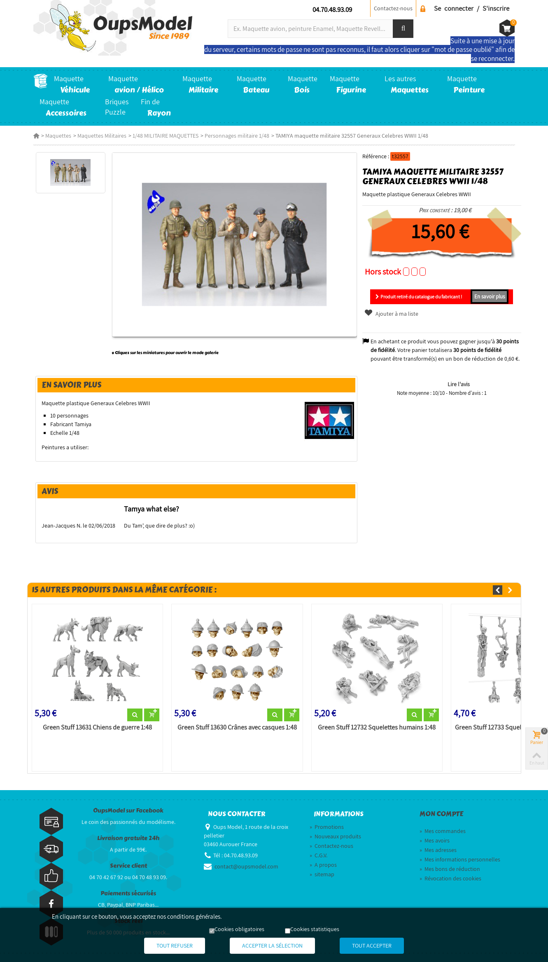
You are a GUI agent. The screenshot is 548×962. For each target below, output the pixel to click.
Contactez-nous (393, 8)
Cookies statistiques (314, 929)
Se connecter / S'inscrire (471, 8)
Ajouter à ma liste (391, 313)
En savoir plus (489, 296)
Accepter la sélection (272, 945)
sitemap (322, 874)
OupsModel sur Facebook (128, 810)
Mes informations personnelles (460, 859)
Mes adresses (438, 850)
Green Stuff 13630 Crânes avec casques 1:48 (237, 727)
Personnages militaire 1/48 (237, 135)
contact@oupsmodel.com (246, 866)
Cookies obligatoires (239, 929)
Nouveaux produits (335, 836)
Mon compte (441, 814)
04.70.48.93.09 (332, 9)
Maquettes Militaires (101, 135)
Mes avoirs (435, 840)
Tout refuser (174, 945)
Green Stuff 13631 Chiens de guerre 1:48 (97, 727)
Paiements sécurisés (128, 893)
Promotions (327, 827)
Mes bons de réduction (450, 869)
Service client (128, 865)
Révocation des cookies (450, 878)
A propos (323, 864)
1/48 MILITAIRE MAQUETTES (165, 135)
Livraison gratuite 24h (128, 838)
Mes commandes (443, 831)
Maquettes (58, 135)
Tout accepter (372, 945)
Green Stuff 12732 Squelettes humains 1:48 (377, 727)
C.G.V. (318, 855)
